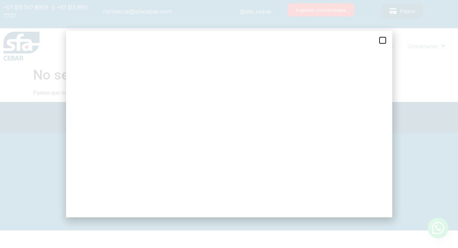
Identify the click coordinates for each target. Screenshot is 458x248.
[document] (229, 124)
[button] (382, 40)
